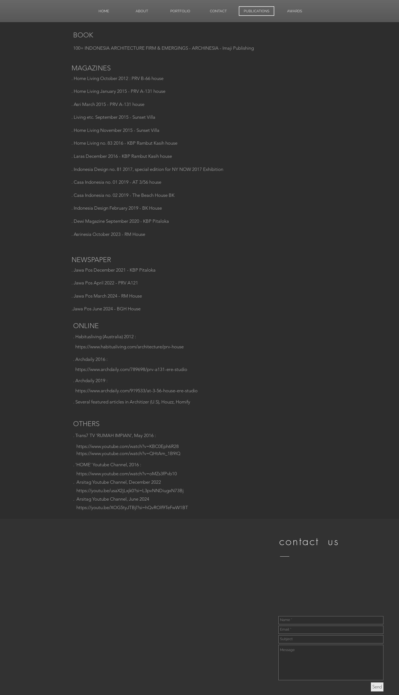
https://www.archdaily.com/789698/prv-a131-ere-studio (131, 369)
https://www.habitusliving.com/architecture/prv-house (129, 346)
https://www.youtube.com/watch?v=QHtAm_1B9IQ (128, 453)
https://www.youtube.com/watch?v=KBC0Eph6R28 (127, 446)
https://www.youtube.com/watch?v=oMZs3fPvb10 (126, 473)
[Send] (377, 686)
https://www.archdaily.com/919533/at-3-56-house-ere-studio (136, 390)
